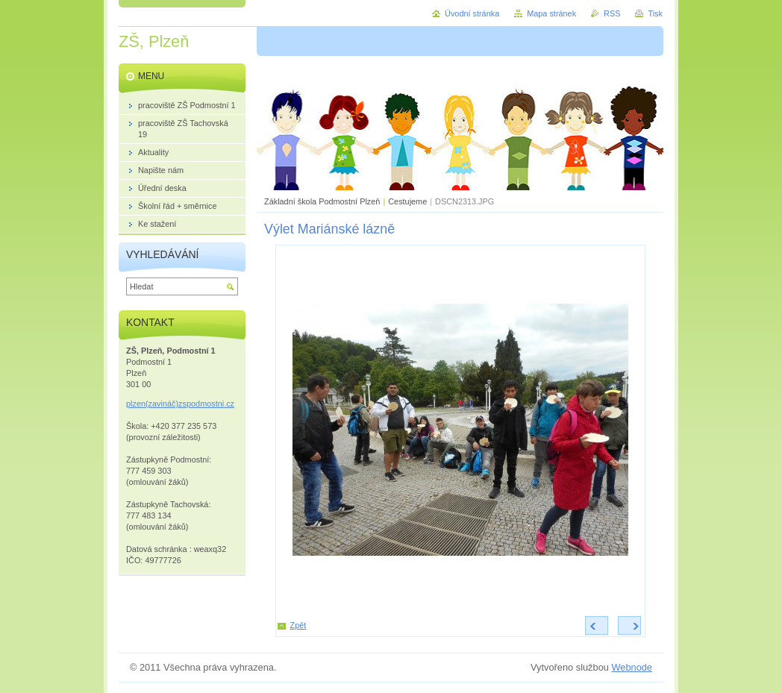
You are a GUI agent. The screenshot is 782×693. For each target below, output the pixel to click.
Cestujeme (407, 201)
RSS (612, 13)
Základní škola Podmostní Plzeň (322, 201)
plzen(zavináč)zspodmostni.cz (180, 403)
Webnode (631, 667)
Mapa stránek (551, 13)
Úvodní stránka (472, 13)
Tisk (655, 13)
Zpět (298, 625)
